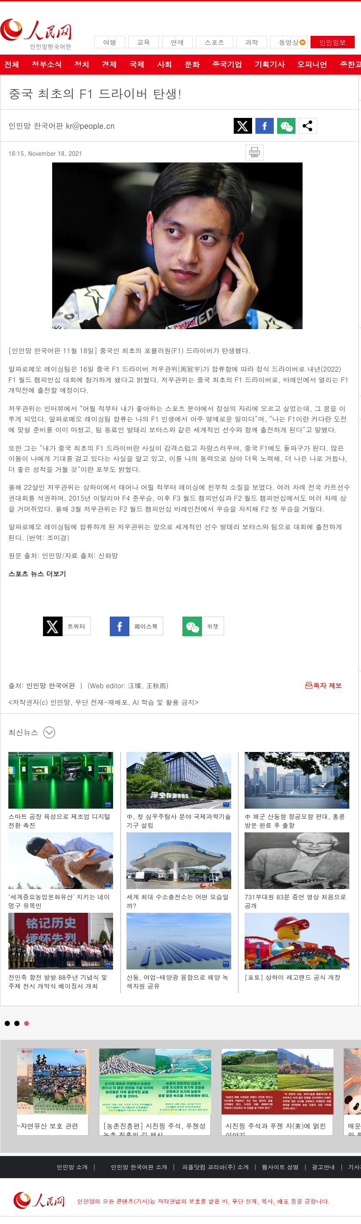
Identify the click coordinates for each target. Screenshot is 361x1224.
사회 (164, 64)
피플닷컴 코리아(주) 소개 (214, 1167)
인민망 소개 (72, 1167)
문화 (191, 64)
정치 (81, 64)
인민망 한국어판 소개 (139, 1167)
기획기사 (270, 64)
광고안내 (323, 1167)
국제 (136, 64)
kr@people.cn (90, 125)
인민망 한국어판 (50, 685)
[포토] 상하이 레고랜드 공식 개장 (293, 977)
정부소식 (47, 64)
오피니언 (312, 64)
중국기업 (227, 64)
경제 (109, 64)
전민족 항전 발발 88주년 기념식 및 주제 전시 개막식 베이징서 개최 (58, 982)
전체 (11, 64)
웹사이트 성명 (280, 1167)
